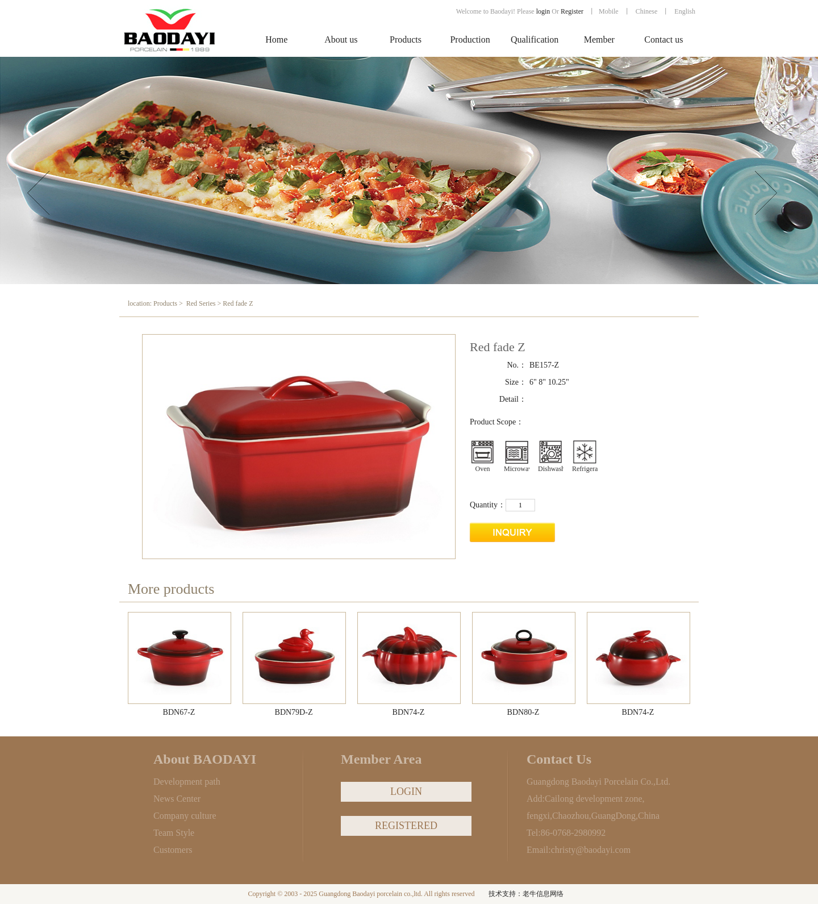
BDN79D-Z (294, 712)
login (543, 11)
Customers (172, 850)
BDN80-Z (523, 712)
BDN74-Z (409, 712)
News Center (177, 798)
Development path (186, 781)
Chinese (647, 11)
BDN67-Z (179, 712)
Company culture (184, 815)
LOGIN (406, 791)
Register (573, 11)
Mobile (609, 11)
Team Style (173, 833)
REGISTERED (406, 825)
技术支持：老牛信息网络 (526, 894)
